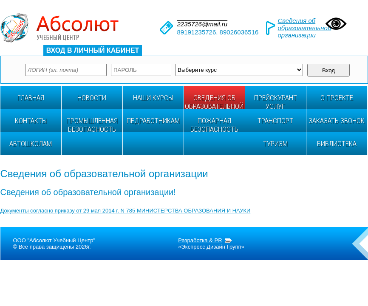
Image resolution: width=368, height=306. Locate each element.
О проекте (336, 98)
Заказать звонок (337, 120)
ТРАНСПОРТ (275, 120)
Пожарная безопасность (214, 124)
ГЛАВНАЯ (30, 98)
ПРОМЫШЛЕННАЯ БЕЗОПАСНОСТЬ (92, 124)
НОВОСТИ (91, 98)
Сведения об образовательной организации (304, 28)
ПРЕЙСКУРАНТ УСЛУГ (275, 101)
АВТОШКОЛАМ (30, 143)
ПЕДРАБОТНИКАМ (153, 120)
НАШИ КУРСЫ (153, 98)
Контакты (31, 120)
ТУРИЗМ (275, 143)
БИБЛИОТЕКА (337, 143)
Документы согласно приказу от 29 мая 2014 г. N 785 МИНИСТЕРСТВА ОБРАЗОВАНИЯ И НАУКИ (125, 210)
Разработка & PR (200, 240)
